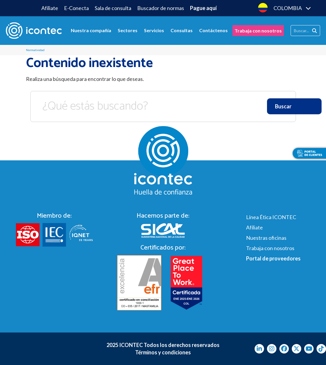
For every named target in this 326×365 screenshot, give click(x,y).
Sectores (127, 30)
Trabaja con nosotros (258, 30)
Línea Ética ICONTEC (271, 217)
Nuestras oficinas (266, 237)
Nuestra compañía (91, 30)
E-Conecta (76, 8)
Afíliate (49, 8)
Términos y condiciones (163, 352)
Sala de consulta (113, 8)
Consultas (182, 30)
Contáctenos (213, 30)
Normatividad (35, 50)
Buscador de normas (160, 8)
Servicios (154, 30)
